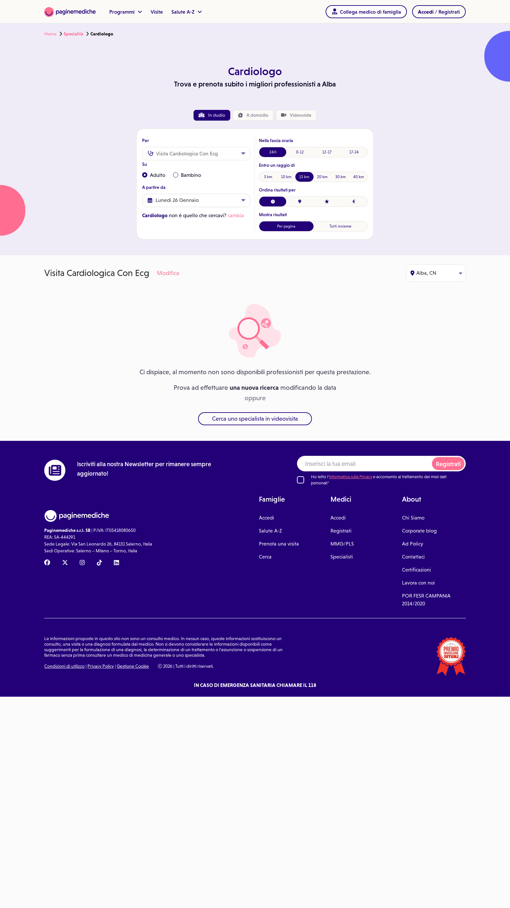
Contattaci (413, 556)
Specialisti (341, 556)
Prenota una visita (279, 543)
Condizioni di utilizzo (64, 666)
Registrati (448, 464)
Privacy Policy (100, 666)
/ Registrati (439, 12)
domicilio (253, 115)
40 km (358, 177)
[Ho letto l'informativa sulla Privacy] (300, 479)
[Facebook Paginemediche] (47, 563)
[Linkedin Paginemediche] (116, 563)
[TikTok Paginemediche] (99, 563)
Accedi (266, 517)
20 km (322, 177)
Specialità (73, 33)
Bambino (187, 175)
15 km (304, 177)
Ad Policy (412, 543)
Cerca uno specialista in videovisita (255, 418)
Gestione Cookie (133, 666)
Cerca (265, 556)
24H (272, 152)
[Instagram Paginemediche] (82, 563)
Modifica (168, 273)
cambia (236, 215)
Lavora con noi (418, 583)
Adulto (153, 175)
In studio (212, 115)
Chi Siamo (413, 517)
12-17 (326, 152)
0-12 (300, 152)
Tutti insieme (340, 226)
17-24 (354, 152)
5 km (268, 177)
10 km (286, 177)
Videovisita (296, 115)
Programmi (125, 12)
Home (50, 33)
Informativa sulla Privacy (350, 476)
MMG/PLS (342, 543)
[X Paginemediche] (65, 563)
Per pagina (286, 226)
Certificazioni (416, 569)
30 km (340, 177)
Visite (157, 12)
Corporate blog (419, 530)
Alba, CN (436, 273)
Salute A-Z (186, 12)
